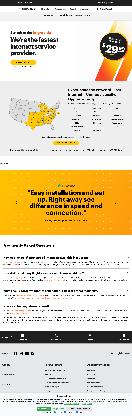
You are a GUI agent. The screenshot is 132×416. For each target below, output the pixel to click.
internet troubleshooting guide (30, 295)
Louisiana (77, 116)
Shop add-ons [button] (60, 9)
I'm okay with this (43, 409)
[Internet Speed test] (124, 337)
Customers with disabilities (55, 370)
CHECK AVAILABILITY (66, 143)
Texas (117, 127)
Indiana (77, 112)
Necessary (47, 412)
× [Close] (129, 395)
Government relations (95, 386)
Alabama (76, 108)
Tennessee (96, 127)
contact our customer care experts (57, 298)
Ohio (77, 123)
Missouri (117, 116)
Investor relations (93, 374)
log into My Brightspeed (54, 280)
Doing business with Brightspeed (99, 391)
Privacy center (50, 391)
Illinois (97, 112)
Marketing (80, 412)
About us (7, 365)
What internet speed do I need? (27, 313)
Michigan (97, 116)
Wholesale (91, 378)
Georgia (117, 108)
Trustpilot (4, 164)
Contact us (8, 375)
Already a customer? (84, 15)
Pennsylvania (117, 123)
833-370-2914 (116, 150)
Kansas (117, 112)
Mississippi (76, 119)
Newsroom (91, 370)
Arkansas (97, 108)
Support (48, 374)
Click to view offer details (23, 66)
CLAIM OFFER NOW (23, 62)
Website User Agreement (71, 404)
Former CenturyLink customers (56, 378)
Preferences (69, 412)
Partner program (93, 382)
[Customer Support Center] (89, 337)
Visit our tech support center (26, 298)
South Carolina (77, 127)
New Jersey (97, 119)
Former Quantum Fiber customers (57, 382)
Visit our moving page (13, 278)
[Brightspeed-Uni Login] (56, 337)
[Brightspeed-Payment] (22, 337)
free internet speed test (21, 311)
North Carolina (117, 119)
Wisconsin (97, 130)
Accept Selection (58, 409)
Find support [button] (84, 9)
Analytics (58, 412)
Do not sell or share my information (79, 409)
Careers (6, 385)
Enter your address (11, 262)
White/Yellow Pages (52, 386)
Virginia (77, 130)
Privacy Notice (87, 404)
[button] (46, 9)
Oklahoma (97, 123)
